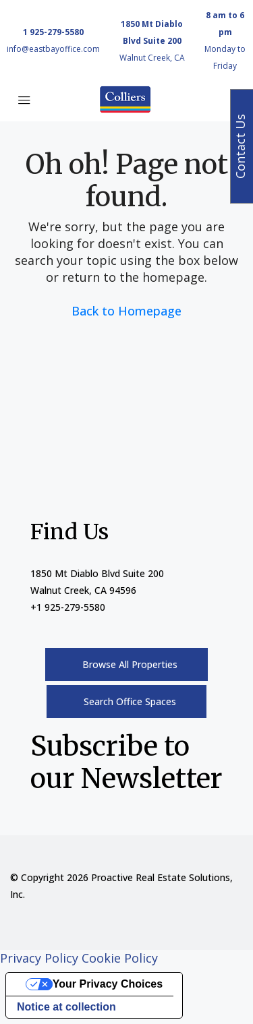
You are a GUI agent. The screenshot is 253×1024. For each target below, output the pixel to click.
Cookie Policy (120, 958)
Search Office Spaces (130, 701)
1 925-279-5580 (53, 32)
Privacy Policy (39, 958)
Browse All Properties (129, 664)
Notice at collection (66, 1007)
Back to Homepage (126, 311)
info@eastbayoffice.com (53, 49)
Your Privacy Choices (108, 984)
